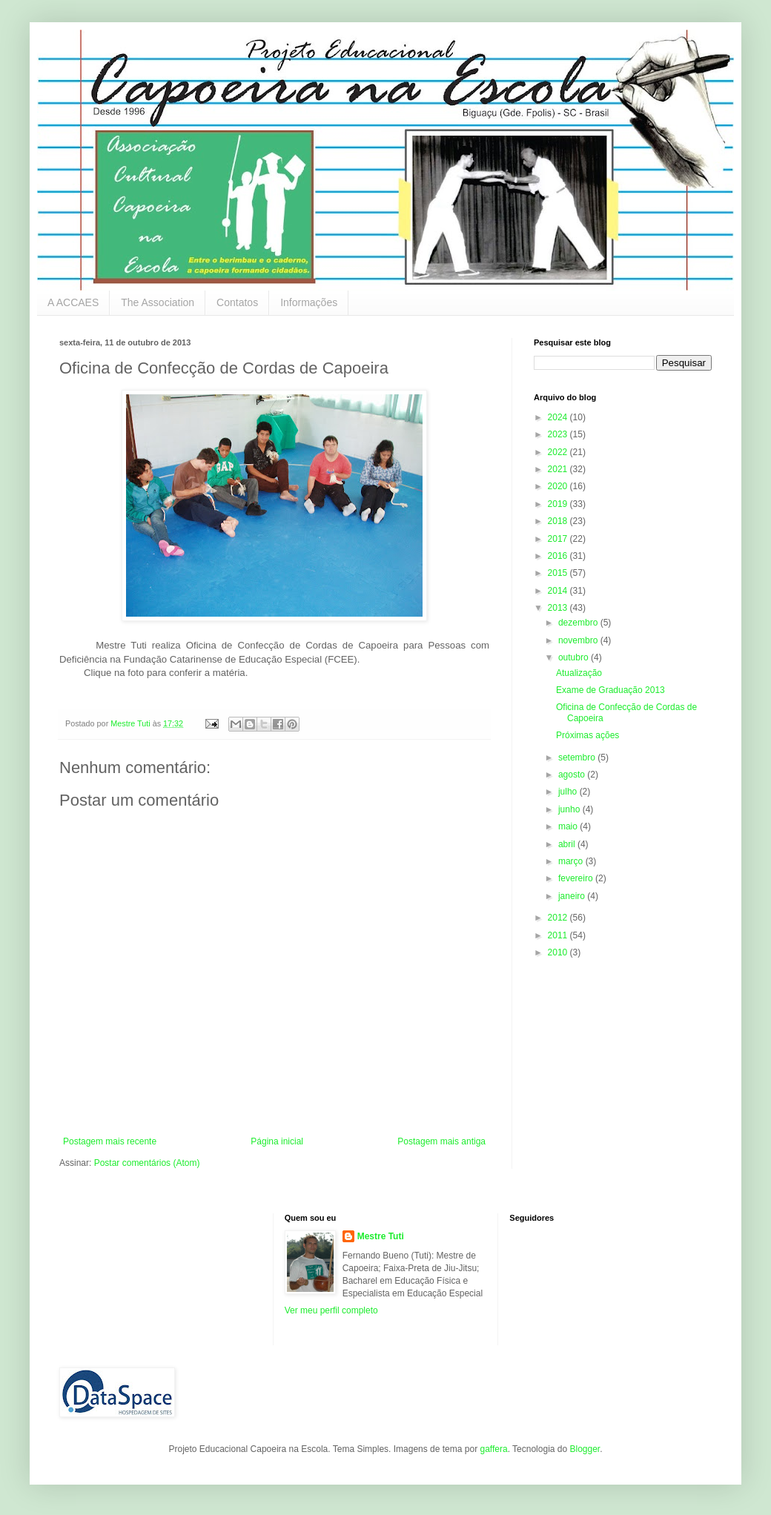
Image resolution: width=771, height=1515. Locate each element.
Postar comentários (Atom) (147, 1163)
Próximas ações (587, 735)
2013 (559, 608)
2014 (559, 591)
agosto (572, 774)
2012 (559, 917)
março (572, 861)
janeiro (572, 896)
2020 (559, 486)
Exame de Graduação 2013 (610, 690)
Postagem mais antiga (441, 1141)
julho (569, 791)
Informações (308, 302)
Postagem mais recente (109, 1141)
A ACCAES (73, 302)
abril (568, 844)
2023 (559, 434)
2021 (559, 469)
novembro (579, 640)
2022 (559, 452)
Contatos (237, 302)
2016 (559, 556)
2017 (559, 539)
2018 (559, 521)
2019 (559, 504)
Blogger (584, 1449)
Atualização (579, 673)
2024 (559, 417)
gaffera (493, 1449)
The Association (157, 302)
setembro (578, 757)
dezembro (579, 622)
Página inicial (277, 1141)
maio (569, 826)
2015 (559, 573)
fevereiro (576, 878)
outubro (574, 657)
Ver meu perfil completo (331, 1310)
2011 (559, 935)
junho (570, 809)
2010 (559, 952)
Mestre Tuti (380, 1236)
